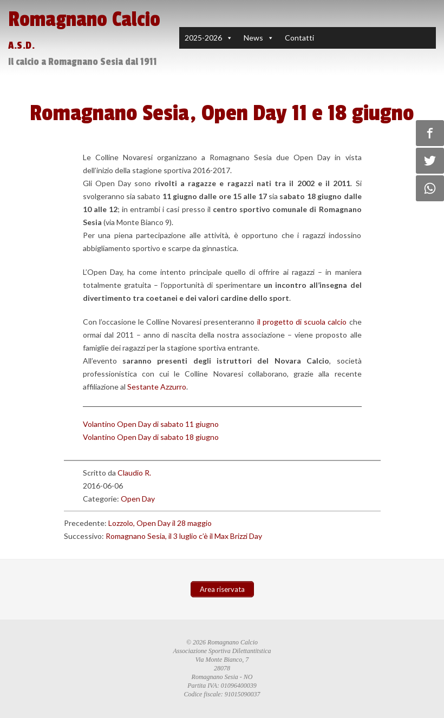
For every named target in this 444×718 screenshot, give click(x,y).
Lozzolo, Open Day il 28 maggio (160, 523)
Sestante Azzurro (156, 386)
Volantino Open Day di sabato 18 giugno (151, 437)
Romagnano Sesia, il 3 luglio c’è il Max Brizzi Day (184, 536)
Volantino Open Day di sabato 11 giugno (151, 424)
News (253, 37)
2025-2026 (203, 37)
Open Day (138, 498)
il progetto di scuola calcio (302, 321)
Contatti (299, 37)
